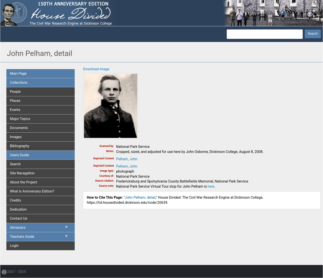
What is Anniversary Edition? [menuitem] (32, 191)
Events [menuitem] (15, 110)
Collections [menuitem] (19, 82)
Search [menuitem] (15, 164)
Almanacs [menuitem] (39, 228)
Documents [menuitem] (19, 128)
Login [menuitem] (14, 246)
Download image (96, 69)
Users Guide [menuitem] (19, 155)
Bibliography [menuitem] (19, 146)
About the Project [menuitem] (23, 182)
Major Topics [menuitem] (20, 119)
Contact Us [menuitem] (18, 218)
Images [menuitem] (16, 137)
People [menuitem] (15, 91)
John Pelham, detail (140, 197)
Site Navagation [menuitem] (22, 173)
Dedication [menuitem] (18, 209)
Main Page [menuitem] (18, 73)
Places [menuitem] (15, 101)
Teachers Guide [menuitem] (39, 237)
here (211, 186)
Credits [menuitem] (15, 200)
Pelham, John (126, 159)
